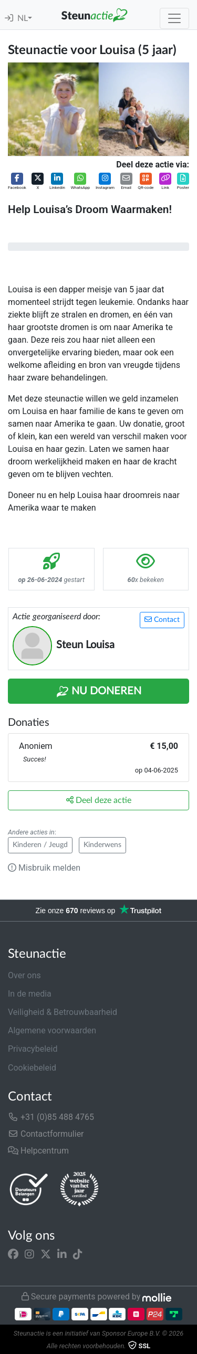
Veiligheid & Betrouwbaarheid (62, 1012)
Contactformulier (46, 1134)
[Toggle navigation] (174, 18)
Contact (162, 619)
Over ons (24, 975)
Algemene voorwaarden (52, 1030)
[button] (17, 182)
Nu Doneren (98, 691)
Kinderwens (102, 845)
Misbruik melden (44, 868)
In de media (29, 994)
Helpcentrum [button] (38, 1151)
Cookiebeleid (32, 1068)
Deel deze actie (98, 800)
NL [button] (22, 18)
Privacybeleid (32, 1049)
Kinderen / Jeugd (40, 845)
